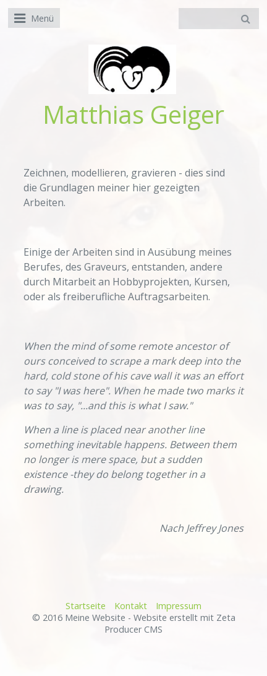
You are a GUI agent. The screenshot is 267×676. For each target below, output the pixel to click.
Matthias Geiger (133, 114)
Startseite (86, 606)
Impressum (178, 606)
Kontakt (130, 606)
